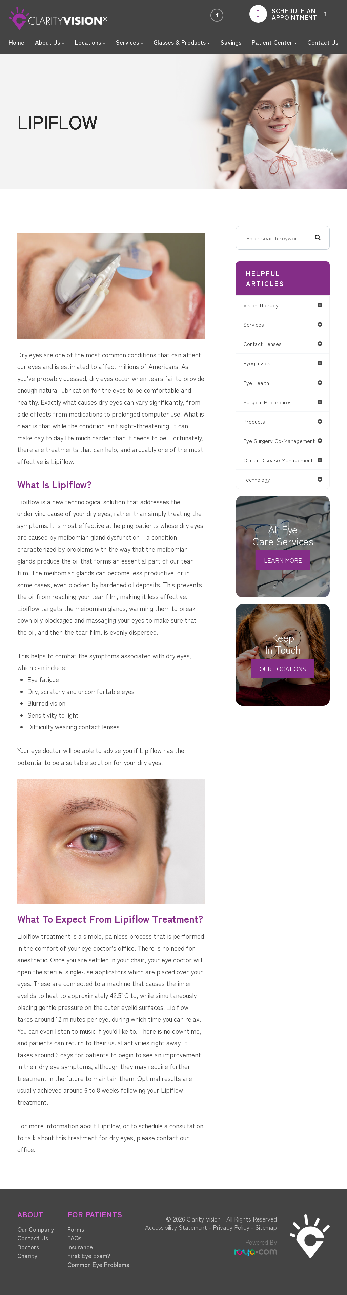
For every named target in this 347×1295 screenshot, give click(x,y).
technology (260, 488)
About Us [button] (49, 42)
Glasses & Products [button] (182, 42)
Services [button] (129, 42)
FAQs (74, 1237)
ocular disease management (282, 468)
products (258, 423)
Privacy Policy (231, 1227)
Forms (75, 1229)
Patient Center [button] (274, 42)
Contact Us (322, 42)
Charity (27, 1255)
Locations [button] (90, 42)
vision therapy (265, 305)
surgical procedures (271, 404)
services (256, 325)
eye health (260, 384)
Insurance (80, 1246)
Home (16, 42)
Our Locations (283, 677)
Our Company (35, 1229)
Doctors (28, 1246)
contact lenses (266, 344)
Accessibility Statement (176, 1227)
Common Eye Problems (98, 1264)
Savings (231, 42)
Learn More (283, 569)
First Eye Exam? (88, 1255)
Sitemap (266, 1227)
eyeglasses (260, 364)
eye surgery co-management (267, 446)
